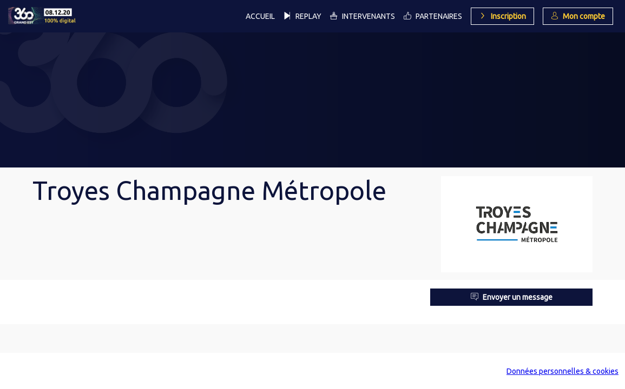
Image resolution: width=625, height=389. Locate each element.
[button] (502, 16)
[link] (260, 16)
